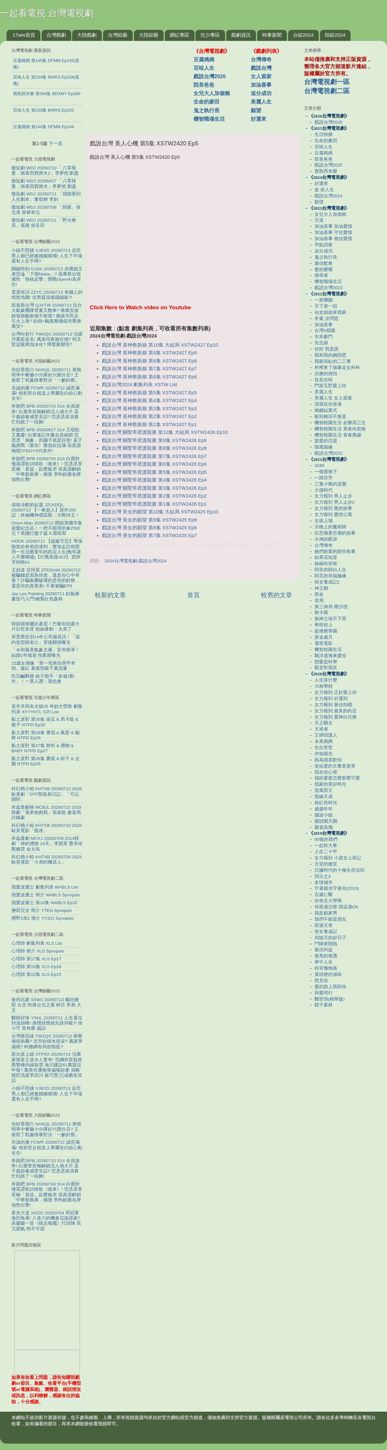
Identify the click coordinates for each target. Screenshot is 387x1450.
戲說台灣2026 (210, 76)
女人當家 (261, 76)
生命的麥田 (207, 101)
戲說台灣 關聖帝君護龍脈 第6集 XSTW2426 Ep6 (154, 464)
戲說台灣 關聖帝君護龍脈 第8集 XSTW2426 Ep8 (154, 448)
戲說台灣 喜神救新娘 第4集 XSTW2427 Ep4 (149, 400)
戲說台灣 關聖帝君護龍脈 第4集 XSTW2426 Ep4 (154, 480)
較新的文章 (110, 595)
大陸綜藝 (148, 35)
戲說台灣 (261, 68)
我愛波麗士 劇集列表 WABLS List (44, 887)
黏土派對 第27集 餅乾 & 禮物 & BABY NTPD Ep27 (42, 748)
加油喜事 (261, 85)
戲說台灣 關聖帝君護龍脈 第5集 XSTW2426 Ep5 (154, 472)
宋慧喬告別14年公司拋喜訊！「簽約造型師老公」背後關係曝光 (45, 639)
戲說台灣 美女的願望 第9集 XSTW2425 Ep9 (149, 519)
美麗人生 (261, 101)
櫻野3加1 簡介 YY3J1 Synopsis (42, 918)
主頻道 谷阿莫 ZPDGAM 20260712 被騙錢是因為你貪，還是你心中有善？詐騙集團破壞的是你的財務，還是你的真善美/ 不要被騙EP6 (46, 578)
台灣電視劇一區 (327, 81)
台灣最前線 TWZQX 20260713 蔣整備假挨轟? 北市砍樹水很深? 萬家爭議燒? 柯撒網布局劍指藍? (47, 1041)
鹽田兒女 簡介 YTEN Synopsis (41, 910)
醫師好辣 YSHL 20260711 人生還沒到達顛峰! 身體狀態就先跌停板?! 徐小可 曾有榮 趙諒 (47, 1023)
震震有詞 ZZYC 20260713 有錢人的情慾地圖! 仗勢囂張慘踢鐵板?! (47, 295)
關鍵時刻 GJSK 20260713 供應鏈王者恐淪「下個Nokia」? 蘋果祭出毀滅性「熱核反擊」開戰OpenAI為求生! (47, 276)
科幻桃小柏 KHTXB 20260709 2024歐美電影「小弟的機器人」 (46, 859)
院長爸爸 (204, 85)
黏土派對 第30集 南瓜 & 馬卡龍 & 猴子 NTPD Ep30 (44, 722)
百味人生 (204, 68)
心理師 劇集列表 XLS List (36, 943)
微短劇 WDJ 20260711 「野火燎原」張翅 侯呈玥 (43, 223)
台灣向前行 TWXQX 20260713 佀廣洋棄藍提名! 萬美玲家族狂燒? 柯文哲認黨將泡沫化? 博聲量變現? (47, 339)
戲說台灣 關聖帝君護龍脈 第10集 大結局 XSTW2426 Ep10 (165, 432)
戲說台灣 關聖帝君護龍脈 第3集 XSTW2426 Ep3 (154, 488)
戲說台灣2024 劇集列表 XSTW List (139, 384)
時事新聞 (272, 35)
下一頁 (55, 143)
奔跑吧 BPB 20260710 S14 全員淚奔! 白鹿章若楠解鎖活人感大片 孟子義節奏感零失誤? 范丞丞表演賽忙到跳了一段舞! (45, 414)
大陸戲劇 (87, 35)
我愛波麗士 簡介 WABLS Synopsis (45, 894)
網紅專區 (179, 35)
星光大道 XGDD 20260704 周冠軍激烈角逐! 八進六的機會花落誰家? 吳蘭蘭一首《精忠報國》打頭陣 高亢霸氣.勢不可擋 (46, 1220)
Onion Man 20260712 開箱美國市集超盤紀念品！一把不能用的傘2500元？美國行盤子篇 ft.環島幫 (46, 528)
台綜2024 (303, 35)
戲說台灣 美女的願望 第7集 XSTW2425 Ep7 (149, 535)
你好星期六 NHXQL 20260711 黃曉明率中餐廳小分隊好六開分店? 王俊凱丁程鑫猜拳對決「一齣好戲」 (46, 375)
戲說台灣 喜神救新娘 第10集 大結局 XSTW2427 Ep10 (160, 345)
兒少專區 (210, 35)
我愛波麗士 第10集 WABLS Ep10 (44, 902)
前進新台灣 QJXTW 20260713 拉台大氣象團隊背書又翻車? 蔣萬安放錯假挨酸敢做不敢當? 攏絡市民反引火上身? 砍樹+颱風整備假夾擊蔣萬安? (46, 316)
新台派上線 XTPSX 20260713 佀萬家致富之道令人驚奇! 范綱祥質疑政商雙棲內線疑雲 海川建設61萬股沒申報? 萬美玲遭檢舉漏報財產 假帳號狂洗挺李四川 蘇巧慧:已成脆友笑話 (46, 1067)
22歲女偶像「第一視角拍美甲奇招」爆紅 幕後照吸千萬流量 (43, 666)
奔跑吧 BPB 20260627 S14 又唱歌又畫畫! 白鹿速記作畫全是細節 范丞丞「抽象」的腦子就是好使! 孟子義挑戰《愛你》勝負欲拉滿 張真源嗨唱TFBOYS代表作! (46, 440)
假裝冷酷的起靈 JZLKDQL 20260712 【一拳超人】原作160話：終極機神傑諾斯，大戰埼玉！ (45, 510)
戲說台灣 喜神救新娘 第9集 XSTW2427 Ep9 (149, 352)
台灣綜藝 (117, 35)
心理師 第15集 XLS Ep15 (36, 974)
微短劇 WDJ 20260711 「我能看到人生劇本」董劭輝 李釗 (46, 196)
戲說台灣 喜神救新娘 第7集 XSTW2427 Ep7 (149, 368)
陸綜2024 (335, 35)
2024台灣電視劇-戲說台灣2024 (136, 561)
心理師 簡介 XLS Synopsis (37, 951)
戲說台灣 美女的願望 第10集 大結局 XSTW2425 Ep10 (160, 511)
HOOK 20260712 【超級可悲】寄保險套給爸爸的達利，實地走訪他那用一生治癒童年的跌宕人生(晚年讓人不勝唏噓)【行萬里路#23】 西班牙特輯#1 (47, 552)
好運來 (258, 119)
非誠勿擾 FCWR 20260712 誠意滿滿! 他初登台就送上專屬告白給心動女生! (46, 393)
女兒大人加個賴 (212, 93)
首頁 (193, 595)
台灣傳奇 (261, 59)
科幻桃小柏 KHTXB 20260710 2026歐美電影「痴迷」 (46, 828)
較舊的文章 (276, 595)
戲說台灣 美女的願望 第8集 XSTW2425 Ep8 (149, 527)
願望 (256, 110)
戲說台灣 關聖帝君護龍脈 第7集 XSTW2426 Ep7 (154, 456)
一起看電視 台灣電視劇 (47, 13)
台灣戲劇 (56, 35)
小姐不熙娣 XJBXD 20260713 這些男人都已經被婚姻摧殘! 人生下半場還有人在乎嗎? (46, 255)
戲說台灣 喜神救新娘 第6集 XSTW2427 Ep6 (149, 376)
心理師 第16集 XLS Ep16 (36, 966)
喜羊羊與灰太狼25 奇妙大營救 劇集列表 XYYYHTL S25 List (47, 709)
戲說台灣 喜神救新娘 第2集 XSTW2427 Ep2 (149, 416)
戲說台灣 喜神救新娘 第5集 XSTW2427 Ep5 (149, 392)
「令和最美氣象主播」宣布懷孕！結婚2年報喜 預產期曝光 (45, 652)
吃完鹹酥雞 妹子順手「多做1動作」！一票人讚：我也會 (42, 679)
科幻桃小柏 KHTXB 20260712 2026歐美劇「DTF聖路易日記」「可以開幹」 (46, 794)
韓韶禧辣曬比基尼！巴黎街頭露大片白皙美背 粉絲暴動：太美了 (45, 626)
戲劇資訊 (241, 35)
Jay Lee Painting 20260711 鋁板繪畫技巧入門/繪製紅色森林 (45, 596)
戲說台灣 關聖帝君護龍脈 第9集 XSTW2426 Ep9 (154, 440)
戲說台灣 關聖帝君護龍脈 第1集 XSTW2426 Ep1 (154, 504)
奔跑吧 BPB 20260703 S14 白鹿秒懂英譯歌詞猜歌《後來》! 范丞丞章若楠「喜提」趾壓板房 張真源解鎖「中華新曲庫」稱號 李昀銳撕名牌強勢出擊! (46, 469)
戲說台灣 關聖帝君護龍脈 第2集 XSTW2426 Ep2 (154, 495)
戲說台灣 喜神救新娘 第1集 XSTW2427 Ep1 (149, 424)
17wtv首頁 (24, 35)
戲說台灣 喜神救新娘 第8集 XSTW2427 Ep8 (149, 360)
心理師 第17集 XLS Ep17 (36, 958)
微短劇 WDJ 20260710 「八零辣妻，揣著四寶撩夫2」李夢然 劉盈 (45, 171)
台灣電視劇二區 (327, 90)
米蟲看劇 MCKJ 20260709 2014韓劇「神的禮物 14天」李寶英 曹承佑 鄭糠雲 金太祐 (47, 843)
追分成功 (261, 93)
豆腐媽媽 (204, 59)
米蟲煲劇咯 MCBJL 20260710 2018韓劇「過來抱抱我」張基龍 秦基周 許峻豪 (46, 812)
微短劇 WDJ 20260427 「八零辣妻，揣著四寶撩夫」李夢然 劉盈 (43, 183)
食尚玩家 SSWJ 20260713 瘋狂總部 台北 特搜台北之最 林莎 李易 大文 (46, 1005)
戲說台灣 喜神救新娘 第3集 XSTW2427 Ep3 (149, 408)
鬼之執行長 (207, 110)
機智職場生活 (209, 119)
